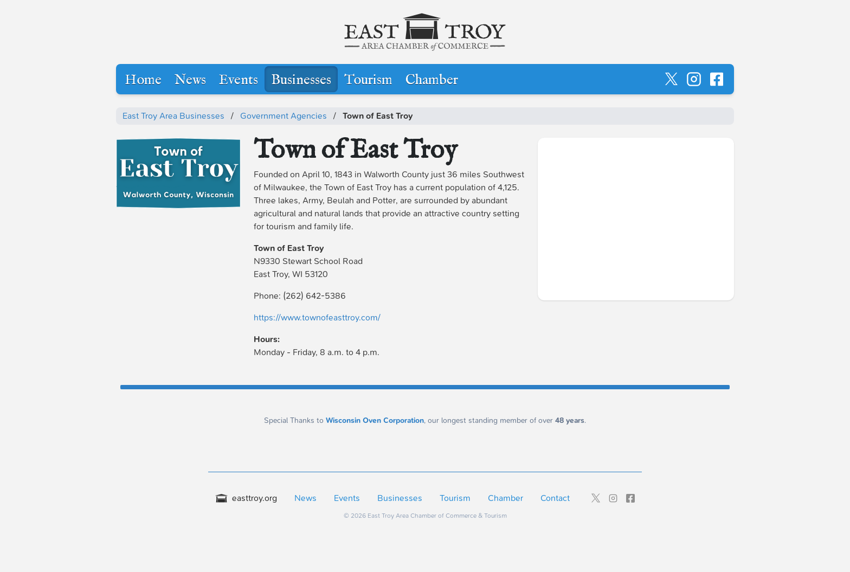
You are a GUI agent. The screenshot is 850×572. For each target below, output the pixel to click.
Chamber (431, 80)
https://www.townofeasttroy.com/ (317, 317)
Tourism (368, 80)
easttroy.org (246, 498)
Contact (555, 498)
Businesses (301, 80)
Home (143, 80)
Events (238, 80)
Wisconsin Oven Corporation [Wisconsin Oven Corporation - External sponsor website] (375, 420)
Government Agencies (283, 116)
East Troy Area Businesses (173, 116)
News (190, 80)
